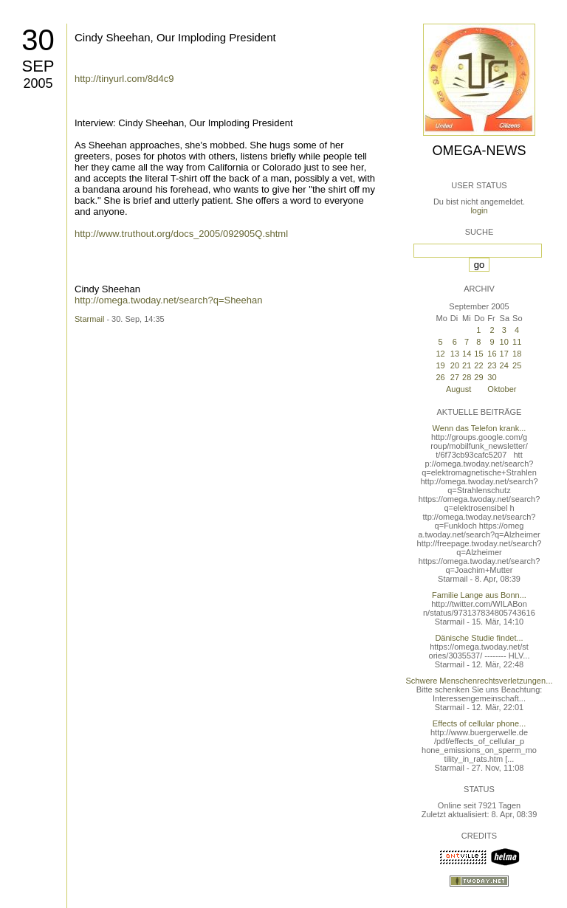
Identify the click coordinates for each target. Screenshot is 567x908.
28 (466, 377)
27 (454, 377)
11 (516, 341)
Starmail (89, 318)
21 (466, 365)
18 (516, 353)
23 (491, 365)
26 (440, 377)
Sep (37, 66)
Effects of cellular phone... (479, 723)
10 (504, 341)
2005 (37, 83)
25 (516, 365)
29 (478, 377)
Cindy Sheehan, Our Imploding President (175, 37)
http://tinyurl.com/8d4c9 (124, 78)
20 (454, 365)
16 (491, 353)
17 (504, 353)
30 (38, 40)
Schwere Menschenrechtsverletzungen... (479, 680)
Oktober (501, 389)
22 (478, 365)
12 (440, 353)
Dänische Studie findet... (479, 637)
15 (478, 353)
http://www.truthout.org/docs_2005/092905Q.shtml (181, 233)
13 (454, 353)
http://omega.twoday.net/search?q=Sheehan (169, 300)
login (478, 210)
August (458, 389)
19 (440, 365)
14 (466, 353)
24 (504, 365)
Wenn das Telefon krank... (479, 428)
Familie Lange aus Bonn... (479, 595)
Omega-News (479, 150)
